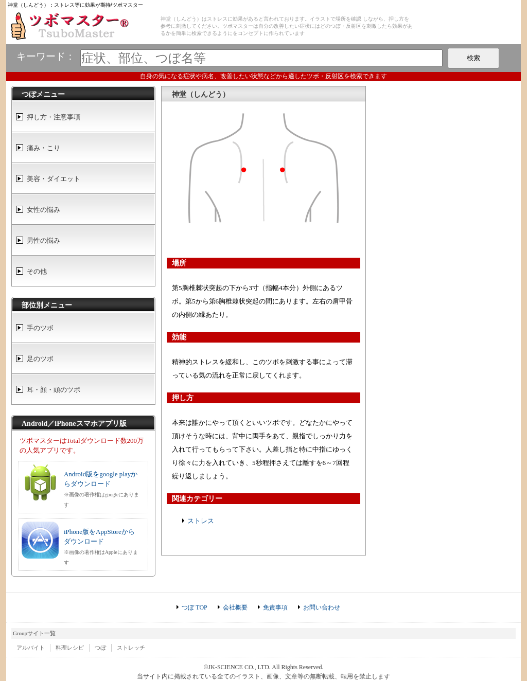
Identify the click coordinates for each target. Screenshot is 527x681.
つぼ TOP (194, 607)
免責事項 (275, 607)
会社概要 (235, 607)
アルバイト (30, 647)
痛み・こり (43, 148)
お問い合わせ (321, 607)
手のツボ (40, 328)
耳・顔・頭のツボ (53, 389)
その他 (37, 271)
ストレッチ (131, 647)
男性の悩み (43, 240)
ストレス (200, 521)
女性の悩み (43, 209)
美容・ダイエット (53, 179)
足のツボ (40, 359)
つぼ (100, 647)
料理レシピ (70, 647)
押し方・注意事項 (53, 117)
